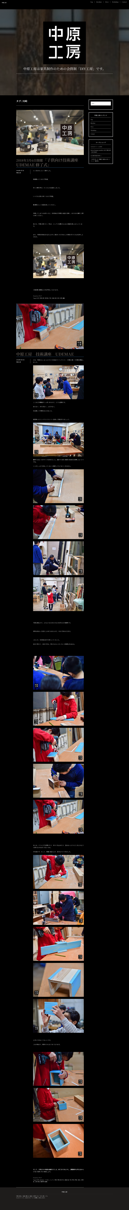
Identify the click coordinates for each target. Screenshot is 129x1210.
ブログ (40, 296)
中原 (55, 1180)
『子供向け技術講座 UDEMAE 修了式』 (49, 162)
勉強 (66, 1180)
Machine (99, 2)
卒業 (45, 298)
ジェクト (52, 1180)
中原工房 (4, 2)
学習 (76, 1180)
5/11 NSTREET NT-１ (96, 155)
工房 (36, 1181)
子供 (50, 298)
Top (91, 2)
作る (63, 1180)
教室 (39, 1181)
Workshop (115, 2)
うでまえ (47, 1180)
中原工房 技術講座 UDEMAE (45, 354)
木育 (61, 298)
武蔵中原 (42, 1181)
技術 (55, 298)
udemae (42, 1180)
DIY (38, 298)
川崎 (53, 298)
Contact (124, 2)
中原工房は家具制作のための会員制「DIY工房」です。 (64, 68)
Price (107, 2)
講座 (64, 298)
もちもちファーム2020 (96, 146)
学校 (73, 1180)
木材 (58, 298)
